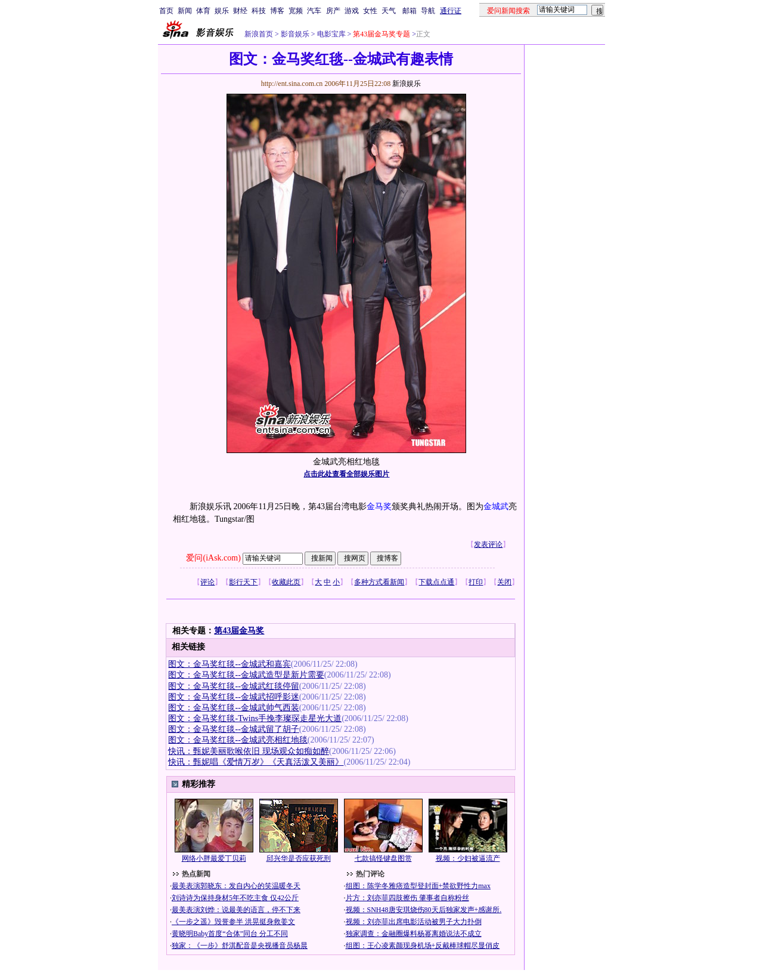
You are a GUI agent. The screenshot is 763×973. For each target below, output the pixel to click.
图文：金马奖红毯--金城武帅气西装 (233, 707)
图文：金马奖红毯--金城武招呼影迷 (233, 696)
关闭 (504, 582)
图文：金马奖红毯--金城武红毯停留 (233, 686)
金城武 (495, 506)
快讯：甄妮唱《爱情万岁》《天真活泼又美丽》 (255, 762)
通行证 (450, 11)
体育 (203, 11)
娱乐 (222, 11)
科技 (259, 11)
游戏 (352, 11)
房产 (333, 11)
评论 (207, 582)
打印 (476, 582)
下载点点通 (436, 582)
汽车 (314, 11)
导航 (428, 11)
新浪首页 (258, 34)
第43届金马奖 (239, 630)
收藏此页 (286, 582)
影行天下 (243, 582)
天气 (389, 11)
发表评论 (488, 544)
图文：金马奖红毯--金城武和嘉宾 (229, 664)
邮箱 (409, 11)
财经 (240, 11)
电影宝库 (330, 34)
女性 (370, 11)
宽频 (296, 11)
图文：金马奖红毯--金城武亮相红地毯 (237, 739)
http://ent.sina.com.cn (293, 83)
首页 (166, 11)
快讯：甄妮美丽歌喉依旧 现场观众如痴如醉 (248, 751)
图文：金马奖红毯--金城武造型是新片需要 (246, 674)
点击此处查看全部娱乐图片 (346, 474)
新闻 (185, 11)
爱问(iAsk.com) (213, 557)
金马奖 (379, 506)
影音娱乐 (295, 34)
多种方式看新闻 (379, 582)
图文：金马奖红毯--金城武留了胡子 (233, 729)
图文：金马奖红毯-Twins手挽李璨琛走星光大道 (255, 718)
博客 (277, 11)
